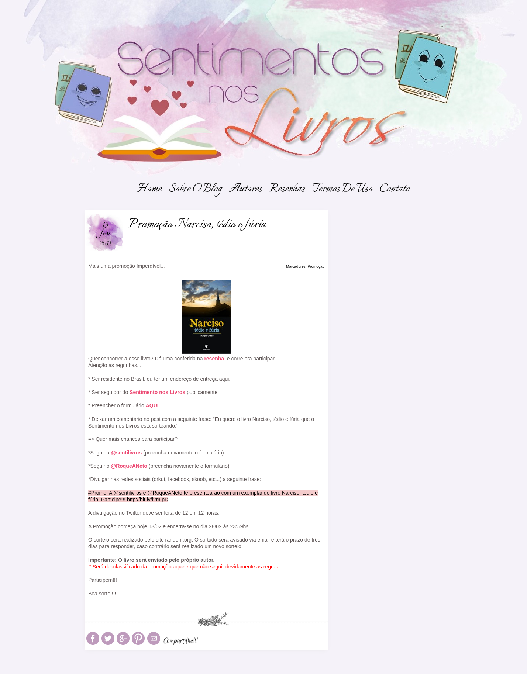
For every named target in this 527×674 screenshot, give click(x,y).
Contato (395, 189)
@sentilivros (126, 453)
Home (149, 189)
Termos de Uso (342, 189)
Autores (245, 189)
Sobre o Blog (195, 189)
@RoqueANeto (129, 466)
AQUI (152, 405)
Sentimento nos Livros (157, 392)
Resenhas (287, 189)
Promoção (315, 267)
